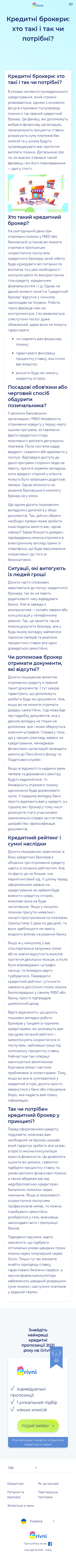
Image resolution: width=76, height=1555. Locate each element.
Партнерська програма (48, 1494)
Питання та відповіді (15, 1494)
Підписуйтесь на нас (38, 1543)
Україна (31, 1521)
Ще (11, 1467)
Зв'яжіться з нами (20, 1505)
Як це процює (48, 1483)
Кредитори (15, 1483)
